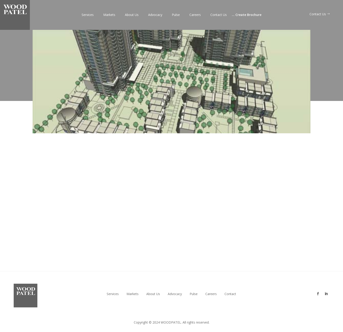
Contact (230, 294)
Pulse (176, 15)
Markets (109, 15)
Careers (195, 15)
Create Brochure (246, 15)
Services (88, 15)
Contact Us (218, 15)
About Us (132, 15)
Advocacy (155, 15)
